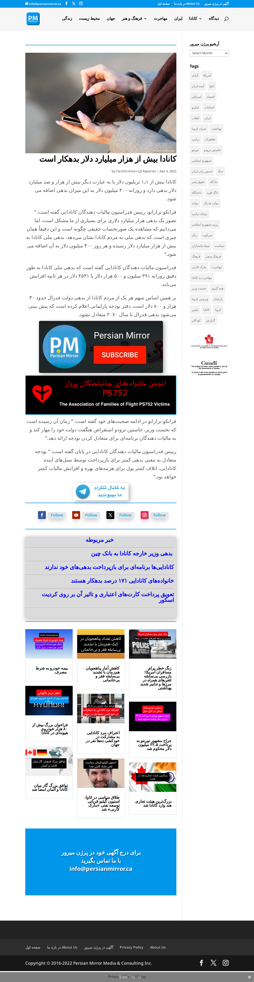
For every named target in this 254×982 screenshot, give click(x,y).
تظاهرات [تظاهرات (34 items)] (210, 139)
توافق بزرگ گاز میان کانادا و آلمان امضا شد (50, 787)
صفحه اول (163, 4)
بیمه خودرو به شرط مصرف (51, 670)
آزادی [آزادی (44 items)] (195, 75)
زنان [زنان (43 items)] (194, 235)
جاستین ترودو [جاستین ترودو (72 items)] (212, 150)
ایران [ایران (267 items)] (207, 118)
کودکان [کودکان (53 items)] (196, 320)
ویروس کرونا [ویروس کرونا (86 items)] (200, 299)
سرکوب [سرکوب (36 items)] (207, 235)
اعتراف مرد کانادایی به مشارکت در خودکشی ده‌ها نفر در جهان (103, 738)
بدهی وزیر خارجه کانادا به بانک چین (131, 553)
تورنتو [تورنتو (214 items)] (195, 150)
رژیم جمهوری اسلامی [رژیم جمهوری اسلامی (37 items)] (205, 224)
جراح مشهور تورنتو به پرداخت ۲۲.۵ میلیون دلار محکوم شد (153, 744)
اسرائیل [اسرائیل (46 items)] (196, 97)
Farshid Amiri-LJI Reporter (136, 171)
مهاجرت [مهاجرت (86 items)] (217, 267)
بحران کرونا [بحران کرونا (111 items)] (199, 129)
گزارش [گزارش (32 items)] (210, 320)
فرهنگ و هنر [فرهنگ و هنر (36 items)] (213, 256)
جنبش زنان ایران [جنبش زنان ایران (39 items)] (202, 171)
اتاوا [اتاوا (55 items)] (211, 86)
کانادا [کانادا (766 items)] (206, 310)
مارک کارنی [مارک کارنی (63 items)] (199, 267)
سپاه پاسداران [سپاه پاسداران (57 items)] (200, 246)
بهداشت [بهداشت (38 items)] (217, 129)
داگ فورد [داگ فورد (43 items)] (212, 192)
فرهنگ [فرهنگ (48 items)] (196, 256)
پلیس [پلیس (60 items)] (195, 310)
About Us (158, 947)
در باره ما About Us (187, 4)
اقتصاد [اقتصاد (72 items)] (211, 97)
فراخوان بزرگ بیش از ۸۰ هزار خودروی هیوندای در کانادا (50, 728)
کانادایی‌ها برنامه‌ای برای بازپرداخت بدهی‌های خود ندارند (109, 567)
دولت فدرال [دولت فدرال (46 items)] (211, 203)
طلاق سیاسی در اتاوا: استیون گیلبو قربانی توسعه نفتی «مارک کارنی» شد (102, 803)
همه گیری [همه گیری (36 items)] (217, 288)
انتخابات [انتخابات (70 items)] (209, 107)
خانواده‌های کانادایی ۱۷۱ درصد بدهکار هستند (122, 580)
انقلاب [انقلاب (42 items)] (195, 118)
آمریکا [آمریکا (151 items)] (207, 75)
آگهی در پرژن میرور (216, 4)
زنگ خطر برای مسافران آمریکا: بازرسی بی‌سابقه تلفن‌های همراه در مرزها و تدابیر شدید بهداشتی (155, 678)
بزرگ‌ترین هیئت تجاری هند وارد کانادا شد (153, 803)
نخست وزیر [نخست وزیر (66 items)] (199, 288)
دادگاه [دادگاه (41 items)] (213, 182)
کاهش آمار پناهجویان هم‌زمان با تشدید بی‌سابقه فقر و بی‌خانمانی (103, 674)
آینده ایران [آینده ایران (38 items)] (198, 86)
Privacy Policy (131, 947)
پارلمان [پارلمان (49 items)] (217, 299)
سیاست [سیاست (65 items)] (219, 246)
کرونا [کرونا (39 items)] (218, 310)
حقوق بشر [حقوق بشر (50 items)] (198, 182)
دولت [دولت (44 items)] (195, 203)
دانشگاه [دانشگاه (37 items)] (196, 192)
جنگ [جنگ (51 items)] (220, 171)
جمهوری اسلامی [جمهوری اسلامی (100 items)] (202, 160)
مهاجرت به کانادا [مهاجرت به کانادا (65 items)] (202, 278)
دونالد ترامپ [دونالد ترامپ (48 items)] (199, 214)
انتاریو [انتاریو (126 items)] (195, 107)
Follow (57, 515)
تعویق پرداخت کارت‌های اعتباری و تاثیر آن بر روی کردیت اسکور (108, 597)
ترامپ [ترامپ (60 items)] (195, 139)
